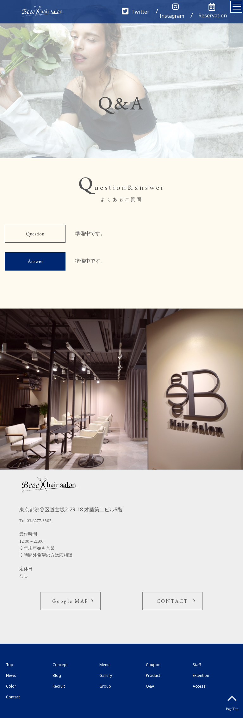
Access (199, 686)
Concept (60, 664)
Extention (201, 675)
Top (9, 664)
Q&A (150, 686)
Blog (57, 675)
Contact (13, 697)
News (11, 675)
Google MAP (70, 601)
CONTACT (172, 601)
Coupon (153, 664)
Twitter (135, 11)
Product (153, 675)
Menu (104, 664)
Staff (197, 664)
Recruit (59, 686)
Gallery (105, 675)
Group (105, 686)
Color (11, 686)
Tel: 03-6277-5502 (35, 520)
